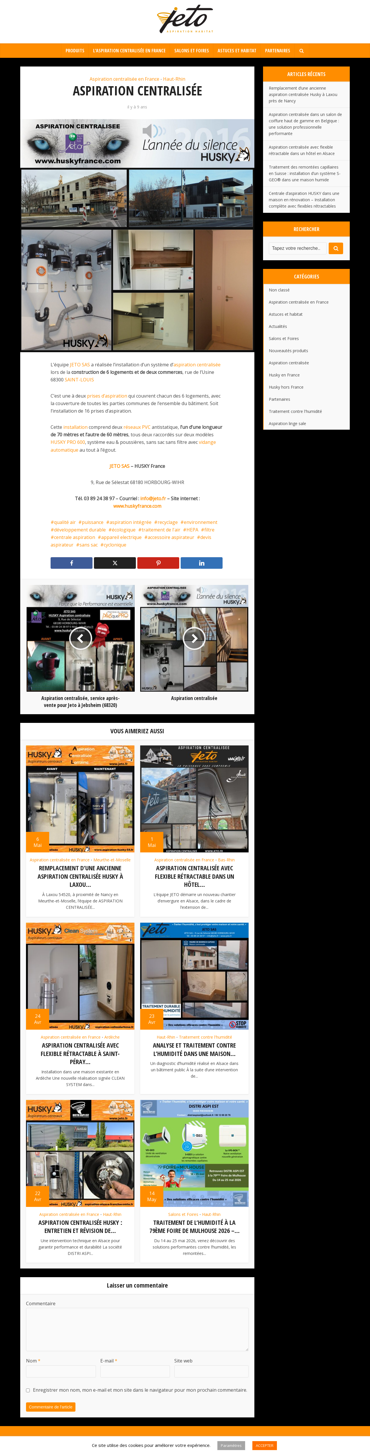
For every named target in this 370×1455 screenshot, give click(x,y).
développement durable (80, 530)
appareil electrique (121, 537)
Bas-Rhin (226, 860)
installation (75, 427)
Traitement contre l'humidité (205, 1036)
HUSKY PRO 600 (68, 442)
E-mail (108, 1359)
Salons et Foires (191, 50)
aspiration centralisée (197, 364)
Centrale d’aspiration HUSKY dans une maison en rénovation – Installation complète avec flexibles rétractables (304, 200)
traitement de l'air (161, 530)
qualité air (65, 522)
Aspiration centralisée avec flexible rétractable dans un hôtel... (194, 876)
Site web (183, 1359)
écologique (124, 530)
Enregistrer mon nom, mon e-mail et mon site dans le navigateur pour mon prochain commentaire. (140, 1388)
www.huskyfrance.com (137, 506)
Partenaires (277, 50)
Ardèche (112, 1036)
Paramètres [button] (231, 1445)
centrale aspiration (74, 537)
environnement (200, 522)
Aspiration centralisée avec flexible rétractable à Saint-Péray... (80, 1052)
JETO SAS (80, 364)
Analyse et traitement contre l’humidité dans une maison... (194, 1048)
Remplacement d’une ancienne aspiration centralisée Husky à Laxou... (80, 876)
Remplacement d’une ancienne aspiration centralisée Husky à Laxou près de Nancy (303, 94)
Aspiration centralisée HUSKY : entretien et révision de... (80, 1225)
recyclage (168, 522)
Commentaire (41, 1302)
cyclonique (115, 545)
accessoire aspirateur (171, 537)
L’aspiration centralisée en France (129, 50)
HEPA (192, 530)
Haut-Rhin (174, 79)
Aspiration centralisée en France (124, 79)
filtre (209, 530)
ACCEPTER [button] (264, 1445)
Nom (33, 1359)
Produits (75, 50)
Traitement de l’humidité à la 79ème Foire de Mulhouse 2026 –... (194, 1225)
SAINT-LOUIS (79, 379)
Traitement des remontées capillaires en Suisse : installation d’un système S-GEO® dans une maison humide (305, 173)
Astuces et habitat (237, 50)
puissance (92, 522)
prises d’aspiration (107, 396)
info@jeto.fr (153, 498)
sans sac (88, 545)
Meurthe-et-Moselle (112, 860)
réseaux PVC (137, 427)
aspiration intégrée (130, 522)
